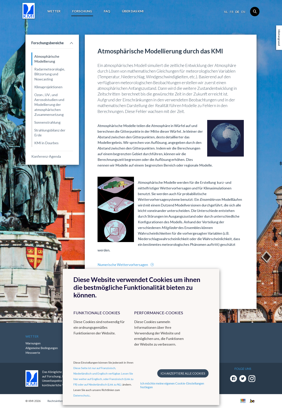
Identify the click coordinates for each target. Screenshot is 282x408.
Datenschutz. (81, 395)
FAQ (107, 11)
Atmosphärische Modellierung (46, 58)
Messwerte (32, 352)
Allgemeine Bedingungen (41, 348)
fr (231, 12)
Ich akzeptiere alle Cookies (183, 373)
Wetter (54, 11)
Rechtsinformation (58, 401)
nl (226, 12)
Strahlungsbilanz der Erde (49, 132)
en (243, 12)
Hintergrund (279, 38)
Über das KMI (133, 11)
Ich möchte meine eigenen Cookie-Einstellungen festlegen (172, 385)
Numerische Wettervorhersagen (123, 264)
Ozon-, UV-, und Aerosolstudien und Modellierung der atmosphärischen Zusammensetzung (49, 105)
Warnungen (33, 343)
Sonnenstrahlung (47, 122)
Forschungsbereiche (47, 43)
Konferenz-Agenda (46, 156)
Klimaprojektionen (48, 87)
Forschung (82, 11)
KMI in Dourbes (46, 143)
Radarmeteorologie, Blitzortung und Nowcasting (49, 74)
